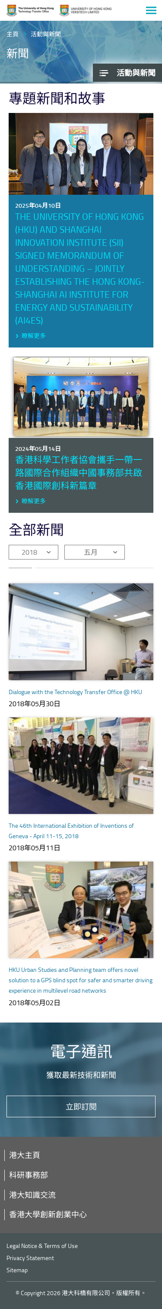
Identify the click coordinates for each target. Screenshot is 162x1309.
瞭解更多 (34, 335)
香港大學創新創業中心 (48, 1214)
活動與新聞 (46, 34)
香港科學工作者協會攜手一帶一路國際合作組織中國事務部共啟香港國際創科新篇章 (78, 472)
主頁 (12, 34)
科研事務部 (28, 1175)
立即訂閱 (81, 1106)
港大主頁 (24, 1155)
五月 (91, 552)
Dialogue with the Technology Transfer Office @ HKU (75, 692)
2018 (29, 552)
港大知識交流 (32, 1195)
